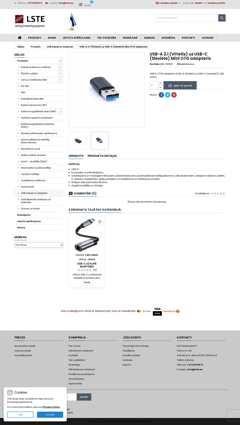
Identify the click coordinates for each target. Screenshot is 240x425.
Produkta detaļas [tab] (102, 156)
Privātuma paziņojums (82, 374)
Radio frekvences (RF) (34, 105)
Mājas (19, 55)
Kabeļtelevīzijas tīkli (32, 98)
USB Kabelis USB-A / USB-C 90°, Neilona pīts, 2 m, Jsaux (86, 266)
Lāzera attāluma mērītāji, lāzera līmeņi (35, 141)
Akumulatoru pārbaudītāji (36, 167)
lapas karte (75, 383)
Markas (149, 38)
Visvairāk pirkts (23, 355)
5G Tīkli (25, 86)
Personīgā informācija (136, 346)
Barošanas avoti (30, 149)
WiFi (23, 92)
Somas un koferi (30, 208)
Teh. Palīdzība (106, 38)
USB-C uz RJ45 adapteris (127, 265)
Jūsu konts (132, 337)
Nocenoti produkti (24, 346)
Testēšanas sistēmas (33, 180)
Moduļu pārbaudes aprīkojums (39, 133)
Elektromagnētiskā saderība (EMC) (37, 125)
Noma (52, 38)
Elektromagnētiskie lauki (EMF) (38, 111)
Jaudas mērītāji (30, 174)
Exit (20, 414)
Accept (50, 414)
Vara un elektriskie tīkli (34, 79)
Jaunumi (207, 38)
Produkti (34, 38)
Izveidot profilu (216, 3)
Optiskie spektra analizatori (37, 117)
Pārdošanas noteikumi (82, 369)
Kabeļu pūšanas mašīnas (36, 67)
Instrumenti (27, 186)
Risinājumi (130, 38)
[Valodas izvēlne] (169, 3)
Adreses (128, 360)
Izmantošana (76, 379)
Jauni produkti (22, 350)
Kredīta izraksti (131, 355)
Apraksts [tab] (76, 156)
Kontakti (188, 38)
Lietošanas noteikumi (81, 350)
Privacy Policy (51, 407)
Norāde (154, 64)
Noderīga (168, 38)
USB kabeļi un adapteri (34, 193)
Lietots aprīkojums (76, 38)
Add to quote (180, 85)
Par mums (74, 346)
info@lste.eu (66, 3)
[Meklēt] (191, 18)
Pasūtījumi (129, 350)
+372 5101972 (34, 3)
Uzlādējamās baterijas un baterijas (36, 201)
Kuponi (127, 364)
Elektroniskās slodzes (33, 155)
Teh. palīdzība (77, 360)
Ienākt (198, 3)
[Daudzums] (154, 85)
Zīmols (181, 64)
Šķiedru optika (29, 73)
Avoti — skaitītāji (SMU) (34, 161)
